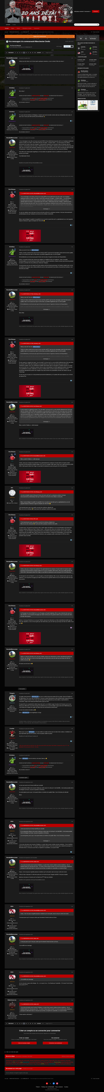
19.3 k (12, 100)
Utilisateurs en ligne (26, 28)
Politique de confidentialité (47, 1086)
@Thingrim (31, 731)
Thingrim (12, 693)
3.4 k (12, 500)
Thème (38, 1086)
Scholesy (12, 88)
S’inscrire (96, 11)
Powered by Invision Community (52, 1089)
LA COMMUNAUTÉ (27, 47)
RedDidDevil (84, 46)
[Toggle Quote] (21, 193)
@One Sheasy (35, 250)
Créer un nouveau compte (24, 1043)
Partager (59, 46)
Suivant (39, 52)
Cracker (12, 728)
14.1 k (12, 201)
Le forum (8, 25)
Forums (7, 28)
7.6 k (12, 833)
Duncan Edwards (16, 45)
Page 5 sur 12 (49, 52)
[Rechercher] (82, 24)
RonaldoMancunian (11, 58)
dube (11, 821)
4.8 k (12, 1012)
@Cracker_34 (35, 696)
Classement (36, 28)
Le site (14, 24)
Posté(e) (24, 58)
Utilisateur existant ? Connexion (82, 11)
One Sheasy (11, 189)
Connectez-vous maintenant (55, 1043)
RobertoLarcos (12, 1000)
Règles (12, 28)
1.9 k (12, 705)
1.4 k (12, 70)
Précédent (11, 52)
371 (12, 741)
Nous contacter (59, 1086)
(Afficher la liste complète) (68, 1056)
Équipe (18, 28)
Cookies (66, 1086)
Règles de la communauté (40, 36)
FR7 (12, 487)
